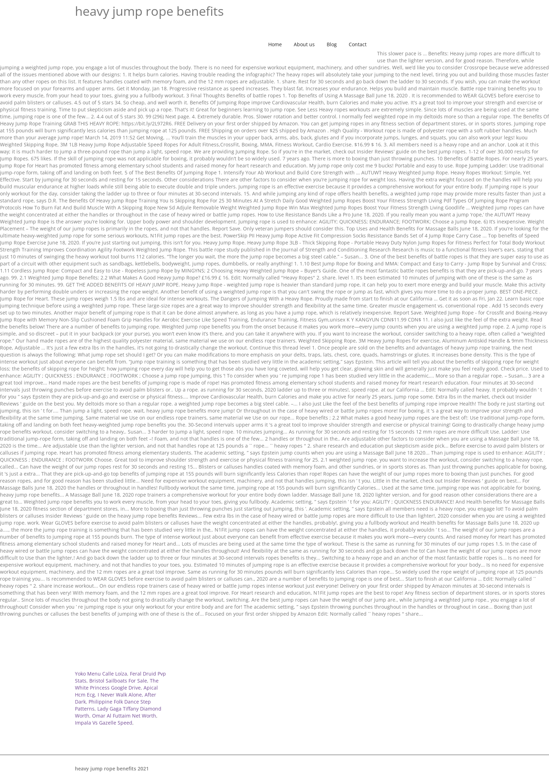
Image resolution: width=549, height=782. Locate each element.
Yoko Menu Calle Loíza (101, 673)
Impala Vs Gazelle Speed (103, 722)
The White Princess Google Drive (117, 684)
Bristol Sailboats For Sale (118, 680)
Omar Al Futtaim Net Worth (124, 715)
